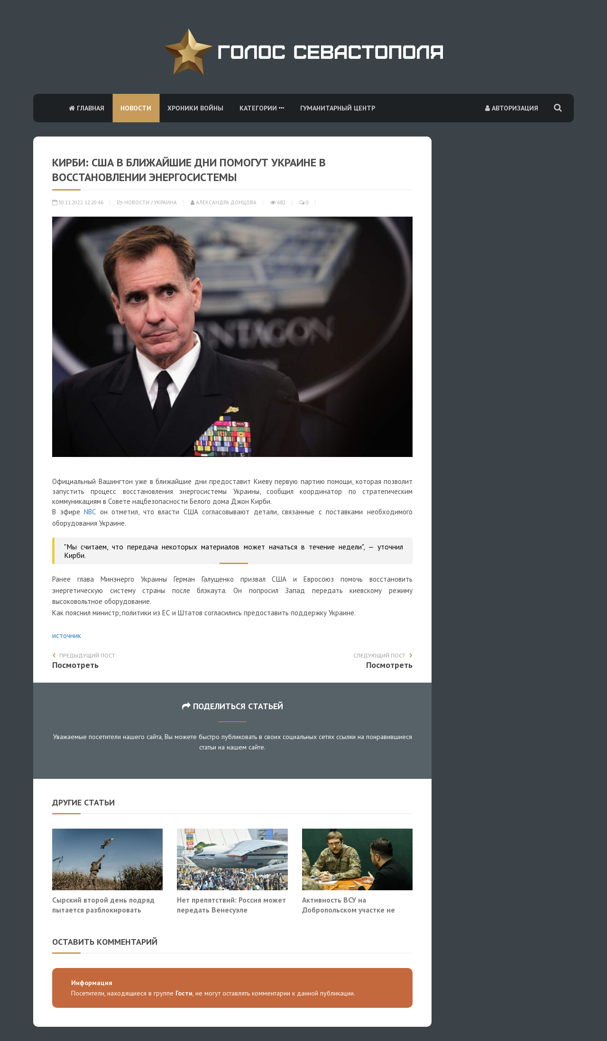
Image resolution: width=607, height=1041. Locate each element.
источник (66, 635)
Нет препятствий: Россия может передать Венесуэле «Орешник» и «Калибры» (231, 910)
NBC (90, 511)
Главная (86, 108)
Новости (135, 108)
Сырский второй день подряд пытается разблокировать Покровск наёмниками (103, 910)
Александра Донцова (224, 202)
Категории (261, 108)
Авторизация (511, 108)
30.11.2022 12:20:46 (77, 202)
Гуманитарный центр (337, 108)
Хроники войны (195, 108)
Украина (165, 202)
